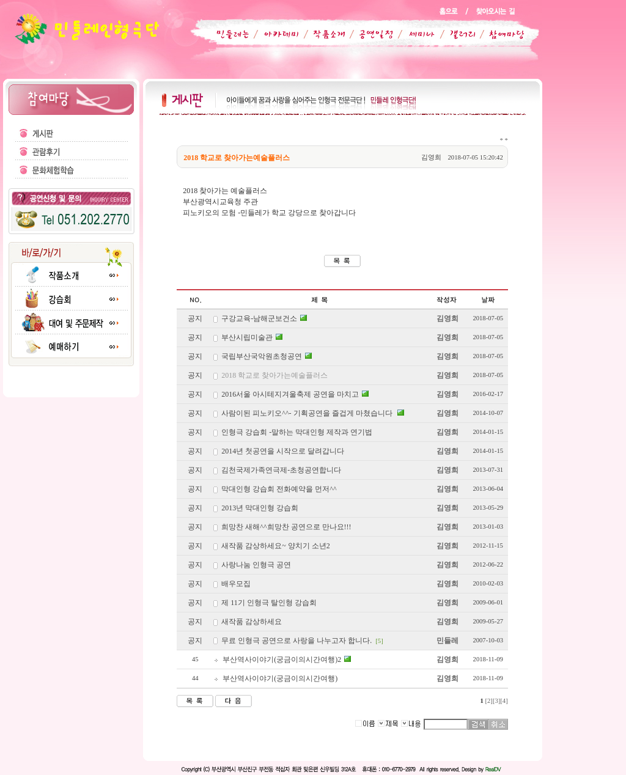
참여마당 (498, 34)
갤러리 (456, 34)
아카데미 (278, 34)
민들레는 (230, 34)
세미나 (414, 34)
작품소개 (324, 34)
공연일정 (369, 34)
